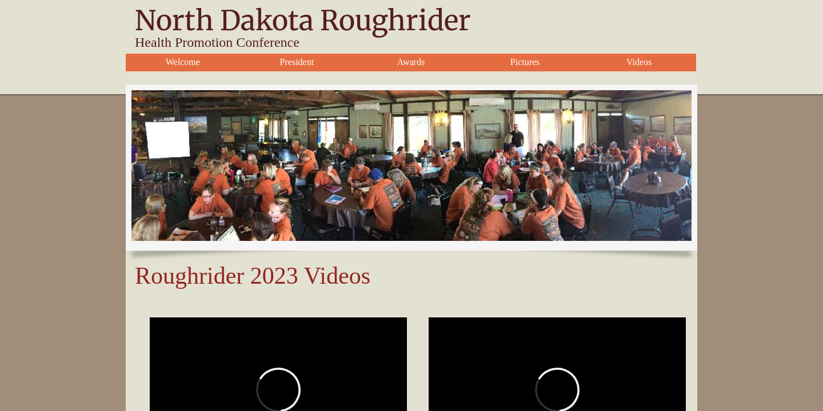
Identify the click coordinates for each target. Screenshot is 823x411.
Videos (639, 62)
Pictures (525, 62)
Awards (411, 62)
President (297, 62)
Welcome (183, 62)
